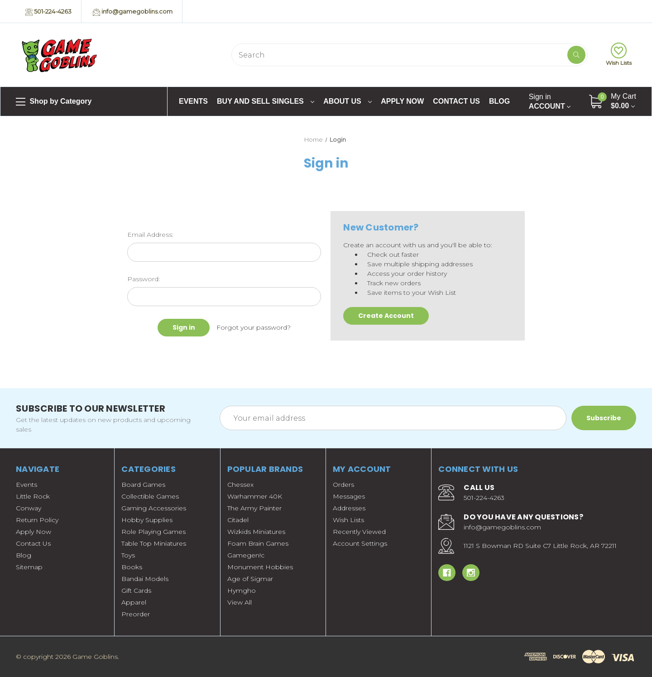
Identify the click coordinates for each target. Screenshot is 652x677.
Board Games (143, 484)
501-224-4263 (48, 12)
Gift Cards (136, 590)
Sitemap (29, 567)
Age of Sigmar (250, 579)
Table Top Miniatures (153, 543)
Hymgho (241, 590)
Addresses (349, 508)
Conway (28, 508)
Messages (349, 496)
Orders (343, 484)
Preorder (135, 614)
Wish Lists (619, 54)
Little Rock (33, 496)
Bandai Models (144, 579)
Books (131, 567)
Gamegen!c (245, 555)
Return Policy (37, 520)
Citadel (238, 520)
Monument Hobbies (260, 567)
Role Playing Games (153, 532)
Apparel (133, 602)
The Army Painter (254, 508)
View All (239, 602)
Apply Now (402, 101)
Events (193, 101)
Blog (499, 101)
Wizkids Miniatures (256, 532)
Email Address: (150, 234)
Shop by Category (53, 101)
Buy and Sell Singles (265, 101)
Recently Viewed (359, 532)
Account (549, 101)
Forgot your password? (253, 327)
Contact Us (456, 101)
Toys (128, 555)
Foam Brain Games (257, 543)
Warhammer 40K (254, 496)
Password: (143, 279)
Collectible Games (150, 496)
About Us (347, 101)
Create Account (386, 315)
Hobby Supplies (147, 520)
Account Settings (360, 543)
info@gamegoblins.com (133, 12)
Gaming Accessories (153, 508)
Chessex (240, 484)
